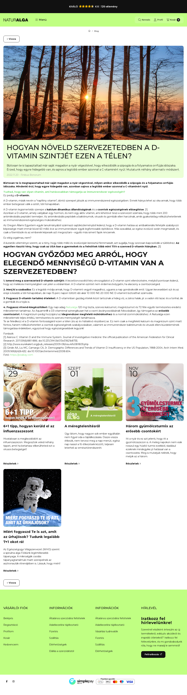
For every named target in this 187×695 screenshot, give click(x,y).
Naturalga (72, 307)
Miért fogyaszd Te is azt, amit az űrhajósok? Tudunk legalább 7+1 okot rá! (31, 537)
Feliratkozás (153, 654)
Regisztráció (10, 624)
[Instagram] (13, 681)
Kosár (6, 638)
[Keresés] (144, 19)
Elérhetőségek (58, 644)
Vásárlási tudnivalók (106, 631)
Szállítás (54, 638)
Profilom (8, 631)
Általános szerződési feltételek (67, 618)
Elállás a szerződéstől (61, 651)
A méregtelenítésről (82, 426)
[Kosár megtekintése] (173, 19)
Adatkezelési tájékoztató (63, 624)
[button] (93, 7)
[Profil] (158, 19)
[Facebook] (6, 681)
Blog (96, 31)
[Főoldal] (89, 31)
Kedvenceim (10, 644)
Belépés (8, 618)
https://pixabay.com (21, 354)
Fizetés (53, 631)
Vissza (11, 39)
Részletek (10, 463)
